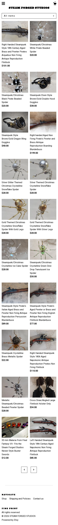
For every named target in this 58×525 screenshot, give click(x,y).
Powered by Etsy (10, 520)
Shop (4, 498)
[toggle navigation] (3, 3)
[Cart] (54, 4)
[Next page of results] (34, 470)
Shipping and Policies (20, 498)
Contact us (38, 498)
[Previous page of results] (24, 470)
